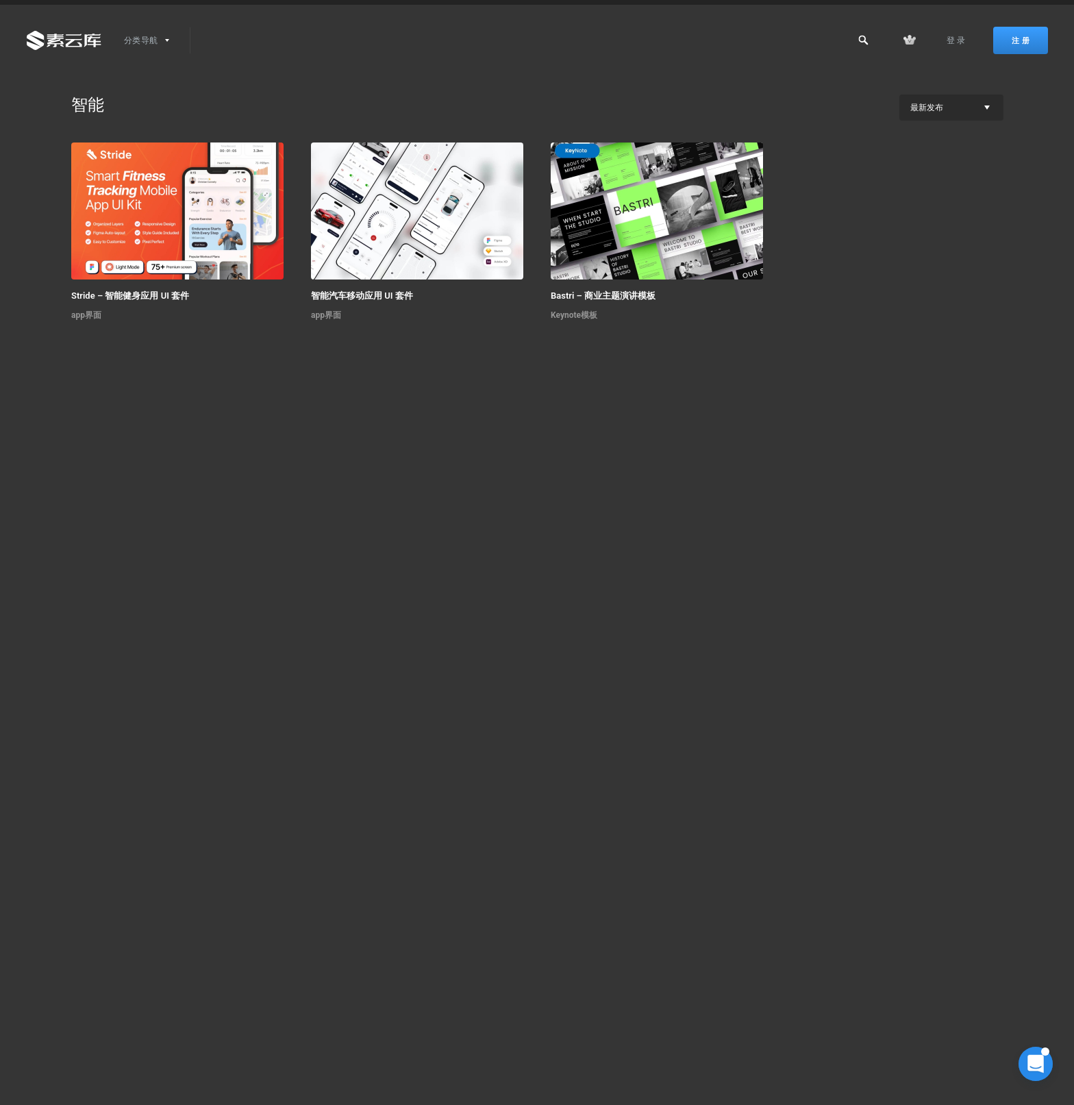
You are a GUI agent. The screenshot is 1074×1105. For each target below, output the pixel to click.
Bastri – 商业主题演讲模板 (603, 295)
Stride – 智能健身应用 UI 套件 (130, 295)
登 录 (956, 40)
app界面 (86, 315)
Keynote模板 (574, 315)
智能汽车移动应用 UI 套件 (362, 295)
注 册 (1020, 40)
